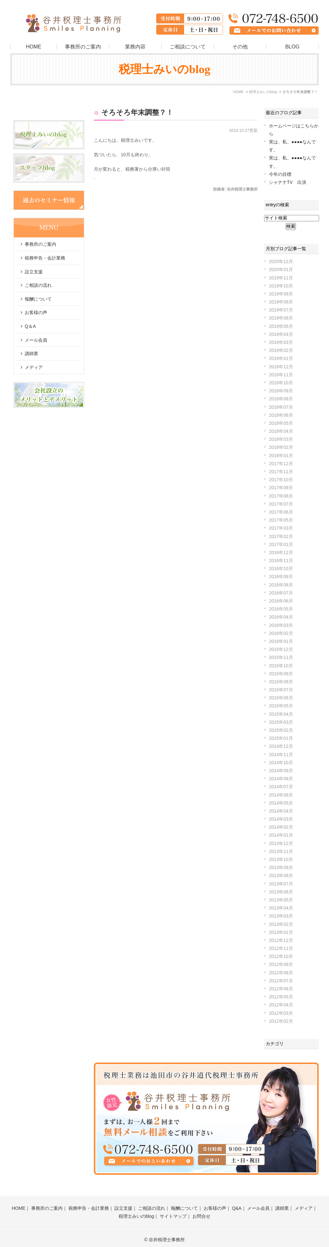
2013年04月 (281, 907)
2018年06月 (281, 415)
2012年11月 (281, 948)
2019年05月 (281, 326)
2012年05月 (281, 996)
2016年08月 (281, 584)
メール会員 (36, 340)
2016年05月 (281, 608)
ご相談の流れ (38, 285)
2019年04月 (281, 334)
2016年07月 (281, 592)
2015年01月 (281, 738)
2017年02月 (281, 536)
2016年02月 (281, 633)
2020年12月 (281, 261)
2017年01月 (281, 544)
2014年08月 (281, 778)
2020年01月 (281, 269)
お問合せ (201, 1211)
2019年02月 (281, 350)
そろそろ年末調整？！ (137, 112)
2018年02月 (281, 447)
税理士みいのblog (136, 1211)
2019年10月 (281, 285)
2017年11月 (281, 471)
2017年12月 (281, 463)
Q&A (237, 1203)
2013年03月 (281, 915)
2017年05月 (281, 520)
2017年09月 (281, 487)
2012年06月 (281, 988)
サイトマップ (173, 1211)
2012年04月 (281, 1004)
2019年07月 (281, 309)
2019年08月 (281, 301)
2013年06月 (281, 891)
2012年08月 (281, 972)
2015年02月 (281, 730)
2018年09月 (281, 390)
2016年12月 (281, 552)
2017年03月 (281, 528)
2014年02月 (281, 827)
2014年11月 (281, 754)
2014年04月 (281, 811)
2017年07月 (281, 504)
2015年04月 (281, 714)
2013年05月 (281, 899)
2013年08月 (281, 875)
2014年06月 (281, 795)
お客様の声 (36, 312)
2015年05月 (281, 705)
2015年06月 (281, 697)
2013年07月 (281, 883)
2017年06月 (281, 512)
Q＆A (30, 326)
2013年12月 (281, 843)
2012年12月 (281, 940)
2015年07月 (281, 689)
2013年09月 (281, 867)
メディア (34, 367)
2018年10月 (281, 382)
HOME (33, 46)
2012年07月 (281, 980)
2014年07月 (281, 786)
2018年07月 (281, 407)
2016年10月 (281, 568)
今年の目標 (280, 174)
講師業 (31, 353)
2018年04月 (281, 431)
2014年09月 (281, 770)
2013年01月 (281, 932)
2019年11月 (281, 277)
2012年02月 (281, 1021)
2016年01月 (281, 641)
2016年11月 (281, 560)
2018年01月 (281, 455)
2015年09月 (281, 673)
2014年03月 (281, 819)
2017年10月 (281, 479)
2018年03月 (281, 439)
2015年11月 (281, 657)
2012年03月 (281, 1013)
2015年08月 (281, 681)
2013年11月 (281, 851)
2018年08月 (281, 398)
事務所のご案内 (83, 46)
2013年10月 (281, 859)
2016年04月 (281, 616)
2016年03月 (281, 625)
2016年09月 (281, 576)
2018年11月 (281, 374)
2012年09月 (281, 964)
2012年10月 (281, 956)
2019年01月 (281, 358)
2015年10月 (281, 665)
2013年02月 (281, 924)
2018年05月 (281, 423)
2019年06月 (281, 317)
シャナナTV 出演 (287, 182)
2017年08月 (281, 496)
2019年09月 (281, 293)
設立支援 (34, 271)
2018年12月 (281, 366)
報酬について (38, 299)
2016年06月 (281, 600)
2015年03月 (281, 722)
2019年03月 (281, 342)
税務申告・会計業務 (45, 258)
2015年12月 (281, 649)
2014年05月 (281, 803)
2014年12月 (281, 746)
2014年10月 (281, 762)
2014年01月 (281, 835)
